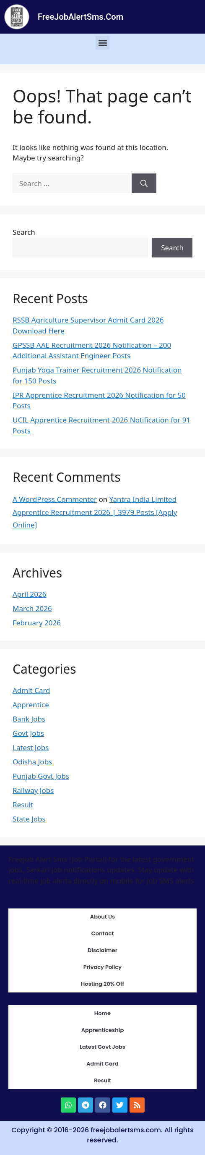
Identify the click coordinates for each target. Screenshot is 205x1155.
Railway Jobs (33, 790)
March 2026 (32, 608)
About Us (102, 917)
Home (102, 1013)
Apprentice (31, 704)
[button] (102, 43)
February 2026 (37, 622)
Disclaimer (102, 950)
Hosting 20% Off (102, 984)
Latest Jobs (31, 747)
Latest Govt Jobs (102, 1047)
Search (24, 232)
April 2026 (29, 594)
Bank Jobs (29, 719)
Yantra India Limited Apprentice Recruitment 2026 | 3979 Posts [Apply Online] (95, 512)
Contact (102, 933)
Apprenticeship (102, 1030)
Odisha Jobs (32, 761)
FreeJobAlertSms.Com (80, 17)
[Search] (144, 183)
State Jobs (29, 819)
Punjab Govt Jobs (41, 776)
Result (23, 804)
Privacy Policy (102, 967)
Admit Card (31, 690)
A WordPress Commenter (55, 499)
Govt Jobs (28, 733)
